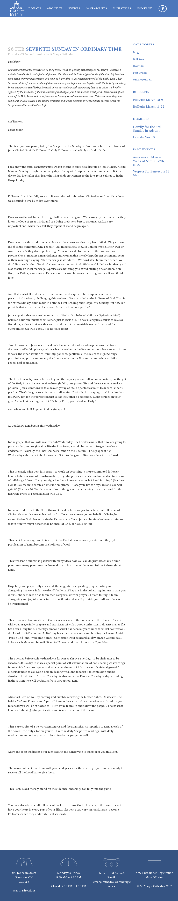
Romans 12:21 (58, 328)
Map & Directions (24, 890)
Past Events (140, 72)
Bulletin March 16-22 (148, 106)
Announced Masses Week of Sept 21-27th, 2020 (149, 161)
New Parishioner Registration (154, 872)
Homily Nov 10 (144, 137)
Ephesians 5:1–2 (109, 315)
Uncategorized (142, 79)
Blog (136, 52)
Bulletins (138, 59)
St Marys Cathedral (62, 54)
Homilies (39, 54)
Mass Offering (154, 877)
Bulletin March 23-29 (149, 100)
